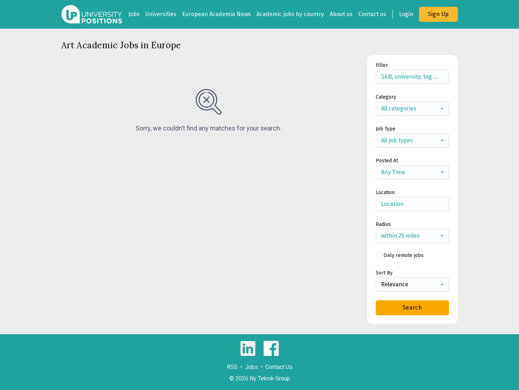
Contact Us (279, 367)
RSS (232, 367)
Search (412, 307)
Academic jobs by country (290, 14)
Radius (383, 224)
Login (406, 14)
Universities (160, 14)
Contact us (372, 14)
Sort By (384, 273)
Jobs (134, 14)
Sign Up (438, 14)
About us (341, 14)
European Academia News (216, 14)
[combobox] (412, 109)
